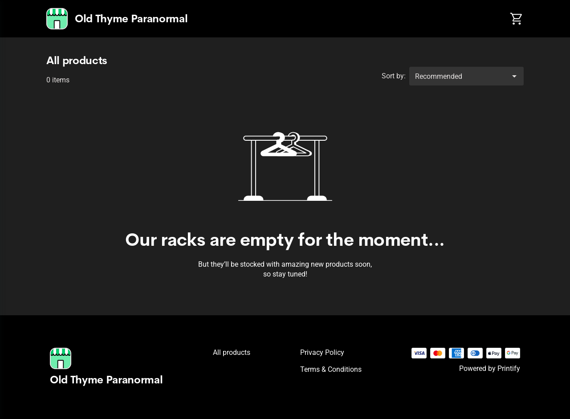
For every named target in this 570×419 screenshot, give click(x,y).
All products (231, 352)
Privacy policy (322, 352)
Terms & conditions (331, 369)
